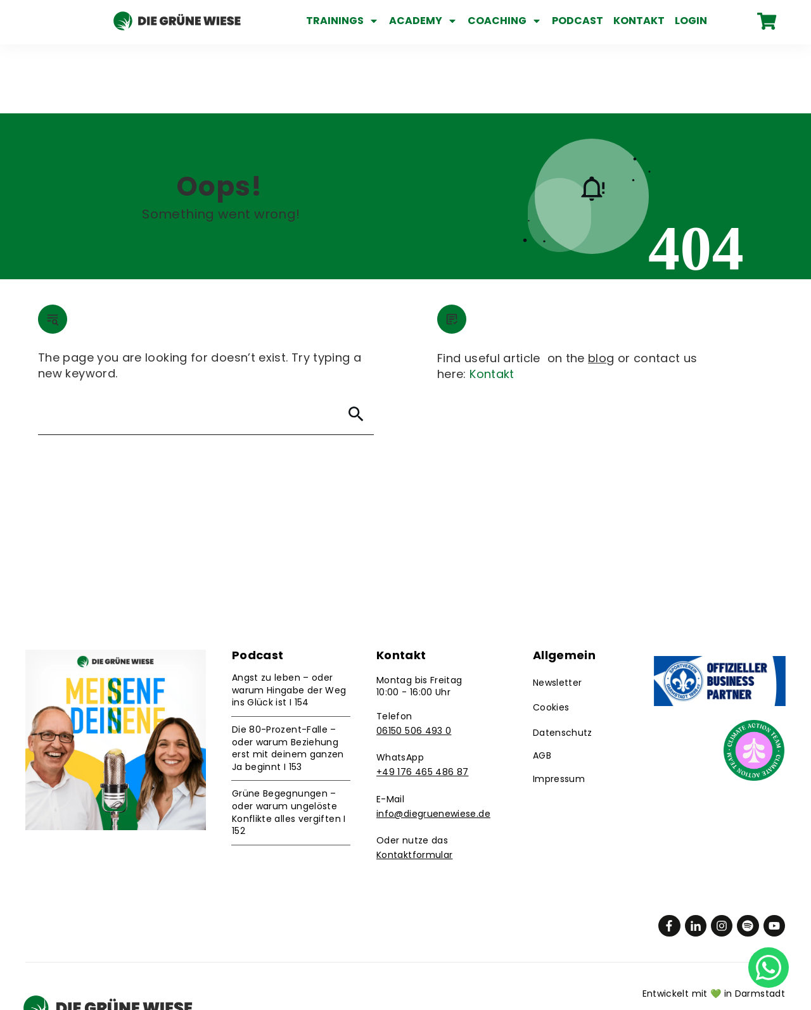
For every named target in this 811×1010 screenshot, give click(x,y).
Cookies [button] (551, 639)
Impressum (559, 710)
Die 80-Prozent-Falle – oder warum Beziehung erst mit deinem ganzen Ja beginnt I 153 (288, 679)
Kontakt (491, 305)
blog (601, 289)
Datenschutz (562, 663)
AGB (542, 686)
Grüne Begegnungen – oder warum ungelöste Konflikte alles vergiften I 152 (289, 744)
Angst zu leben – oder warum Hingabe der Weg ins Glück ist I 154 (289, 621)
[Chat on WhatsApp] (768, 967)
